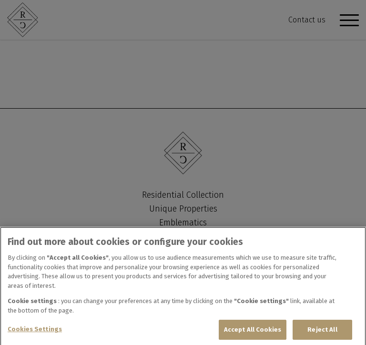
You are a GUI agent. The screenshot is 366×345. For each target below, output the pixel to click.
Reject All (322, 331)
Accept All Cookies (252, 331)
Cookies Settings (35, 330)
